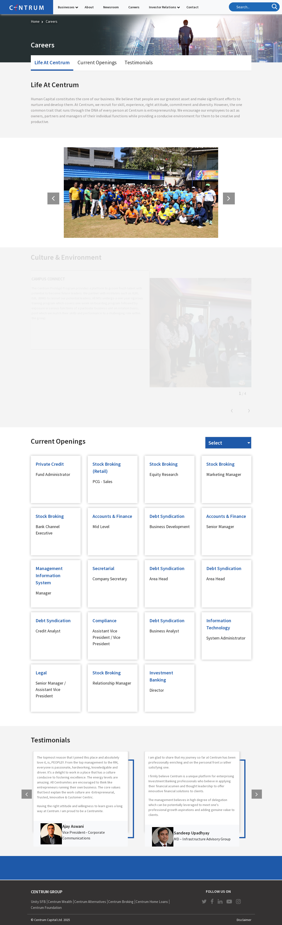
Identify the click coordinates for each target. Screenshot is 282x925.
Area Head (158, 578)
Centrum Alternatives (90, 901)
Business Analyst (164, 631)
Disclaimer (244, 920)
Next (249, 410)
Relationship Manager (111, 683)
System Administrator (225, 638)
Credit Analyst (48, 631)
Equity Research (163, 474)
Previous (232, 410)
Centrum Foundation (46, 907)
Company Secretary (109, 578)
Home (35, 21)
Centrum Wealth (60, 901)
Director (156, 690)
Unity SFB (38, 901)
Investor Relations (162, 7)
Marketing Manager (223, 474)
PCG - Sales (102, 481)
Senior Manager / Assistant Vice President (51, 689)
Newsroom (111, 7)
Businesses (66, 7)
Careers (133, 7)
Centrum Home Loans (152, 901)
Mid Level (100, 526)
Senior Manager (220, 526)
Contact (192, 7)
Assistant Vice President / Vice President (106, 637)
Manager (43, 593)
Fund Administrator (53, 474)
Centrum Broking (121, 901)
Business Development (169, 526)
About (89, 7)
